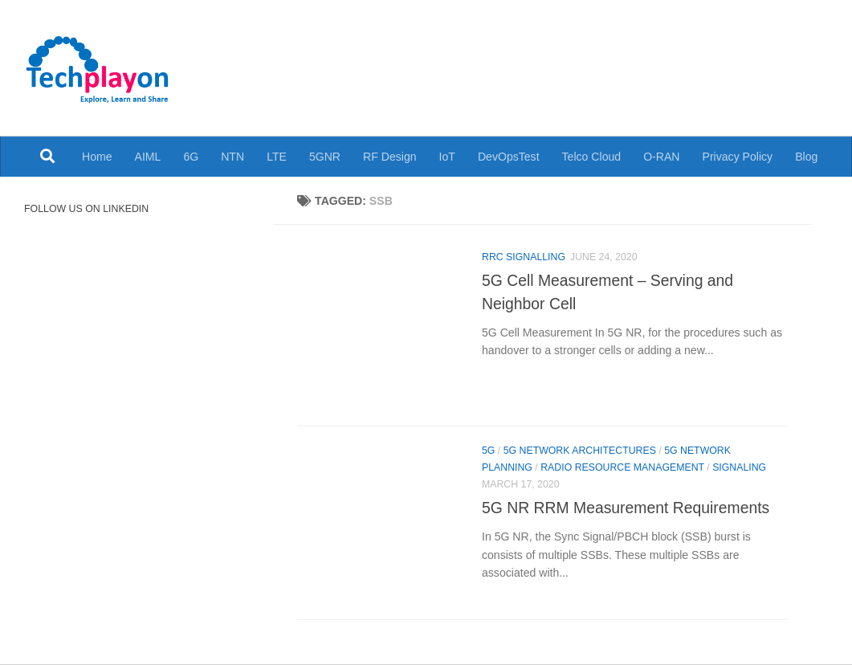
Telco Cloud (592, 156)
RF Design (390, 156)
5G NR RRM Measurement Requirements (625, 507)
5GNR (324, 156)
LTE (277, 156)
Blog (806, 156)
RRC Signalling (523, 257)
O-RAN (661, 156)
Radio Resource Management (622, 467)
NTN (232, 156)
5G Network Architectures (579, 450)
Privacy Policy (738, 156)
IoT (447, 156)
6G (190, 156)
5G (488, 450)
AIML (148, 156)
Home (97, 156)
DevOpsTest (509, 156)
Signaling (739, 467)
